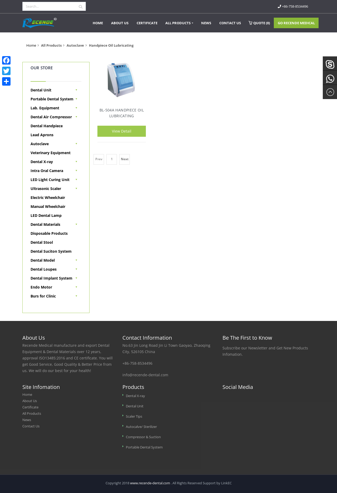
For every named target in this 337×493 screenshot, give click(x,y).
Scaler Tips (134, 416)
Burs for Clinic (43, 296)
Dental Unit (41, 89)
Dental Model (43, 260)
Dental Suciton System (51, 251)
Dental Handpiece (47, 125)
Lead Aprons (42, 134)
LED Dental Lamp (46, 215)
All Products (178, 23)
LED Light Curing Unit (50, 179)
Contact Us (230, 23)
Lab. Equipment (45, 107)
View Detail (121, 131)
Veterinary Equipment (51, 152)
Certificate (147, 23)
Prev (98, 159)
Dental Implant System (51, 278)
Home (98, 23)
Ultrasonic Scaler (46, 188)
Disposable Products (49, 233)
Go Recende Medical (296, 23)
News (206, 23)
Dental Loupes (44, 269)
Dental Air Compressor (51, 116)
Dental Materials (45, 224)
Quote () (259, 23)
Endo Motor (41, 287)
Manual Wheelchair (48, 206)
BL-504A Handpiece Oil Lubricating (122, 113)
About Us (119, 23)
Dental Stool (42, 242)
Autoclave (40, 143)
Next (124, 159)
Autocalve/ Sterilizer (141, 426)
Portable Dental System (52, 98)
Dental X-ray (42, 161)
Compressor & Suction (143, 437)
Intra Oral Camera (47, 170)
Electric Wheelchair (48, 197)
